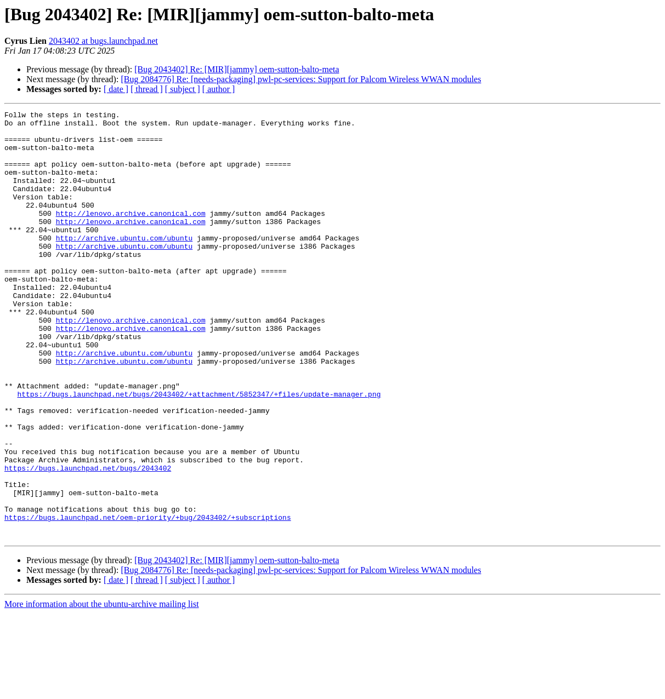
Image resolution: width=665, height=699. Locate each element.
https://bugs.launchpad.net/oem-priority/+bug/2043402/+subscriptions (147, 599)
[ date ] (116, 89)
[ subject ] (182, 89)
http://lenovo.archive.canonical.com (131, 234)
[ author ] (218, 89)
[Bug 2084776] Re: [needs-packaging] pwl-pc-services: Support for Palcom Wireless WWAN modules (301, 79)
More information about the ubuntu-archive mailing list (101, 689)
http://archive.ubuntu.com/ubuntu (124, 264)
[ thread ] (146, 89)
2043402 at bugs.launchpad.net (103, 40)
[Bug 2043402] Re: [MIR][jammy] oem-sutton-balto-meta (236, 69)
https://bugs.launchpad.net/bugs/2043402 (87, 540)
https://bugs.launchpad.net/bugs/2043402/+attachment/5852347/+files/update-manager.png (198, 451)
